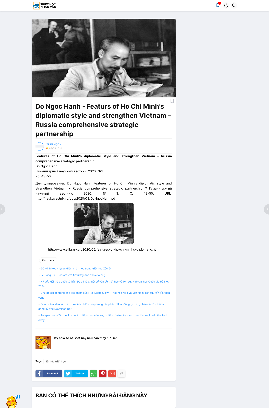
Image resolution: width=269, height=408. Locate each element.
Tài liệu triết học (56, 361)
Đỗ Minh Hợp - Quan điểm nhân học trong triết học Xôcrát (76, 268)
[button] (226, 5)
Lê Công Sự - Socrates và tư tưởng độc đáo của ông (73, 275)
